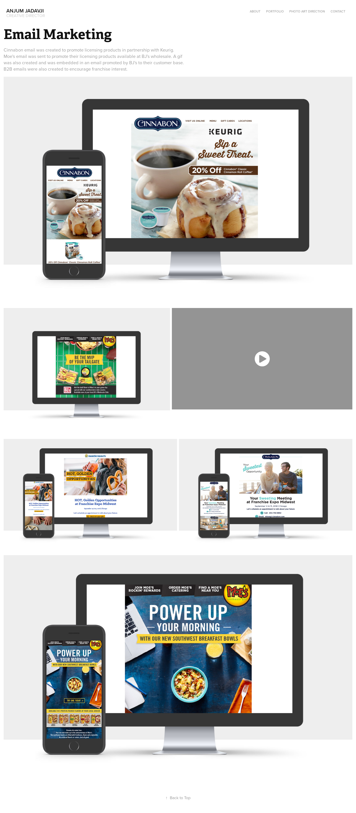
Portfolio (275, 11)
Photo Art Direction (307, 11)
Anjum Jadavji (25, 10)
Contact (338, 11)
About (255, 11)
